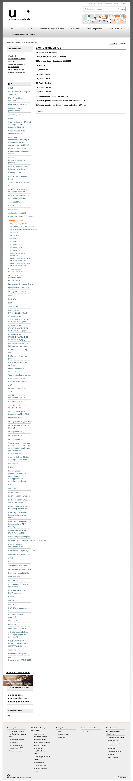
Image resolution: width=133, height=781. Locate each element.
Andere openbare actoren (16, 64)
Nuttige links (92, 3)
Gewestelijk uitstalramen (16, 72)
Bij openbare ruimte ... (16, 710)
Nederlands (113, 43)
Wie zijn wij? (12, 56)
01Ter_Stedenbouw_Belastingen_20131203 (53, 61)
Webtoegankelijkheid (112, 3)
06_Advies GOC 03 (43, 83)
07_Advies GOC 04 (43, 87)
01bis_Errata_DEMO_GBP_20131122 (51, 57)
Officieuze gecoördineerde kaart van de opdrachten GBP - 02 (61, 105)
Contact (123, 3)
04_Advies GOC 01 (43, 74)
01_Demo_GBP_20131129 (46, 52)
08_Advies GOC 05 (43, 92)
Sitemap (100, 3)
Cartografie (75, 29)
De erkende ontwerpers (16, 69)
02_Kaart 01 (41, 65)
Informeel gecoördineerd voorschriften (52, 96)
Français (123, 43)
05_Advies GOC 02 (43, 79)
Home (12, 29)
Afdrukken (40, 111)
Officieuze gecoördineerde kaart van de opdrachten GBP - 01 (61, 101)
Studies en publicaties (95, 29)
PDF (21, 43)
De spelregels (27, 29)
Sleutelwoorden (116, 29)
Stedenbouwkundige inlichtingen (22, 34)
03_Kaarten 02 (42, 70)
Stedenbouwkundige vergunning (52, 29)
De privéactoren (13, 67)
